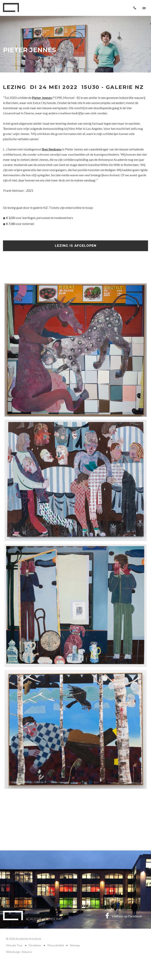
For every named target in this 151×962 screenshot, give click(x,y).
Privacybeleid (55, 945)
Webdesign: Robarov (19, 951)
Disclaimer (35, 945)
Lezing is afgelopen (75, 246)
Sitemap (75, 945)
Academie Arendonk (11, 7)
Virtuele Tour (14, 945)
